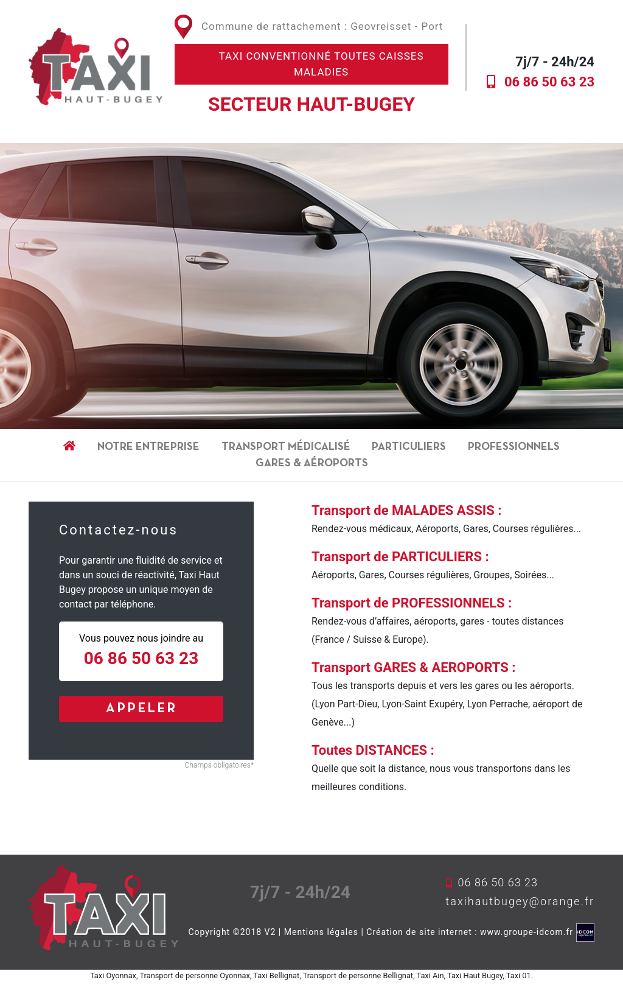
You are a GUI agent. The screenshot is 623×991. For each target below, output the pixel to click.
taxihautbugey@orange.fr (520, 901)
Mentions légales (321, 931)
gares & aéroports (312, 463)
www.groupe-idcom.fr (526, 931)
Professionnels (514, 447)
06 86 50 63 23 (549, 81)
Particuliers (409, 447)
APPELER (141, 709)
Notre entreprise (148, 447)
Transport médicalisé (285, 447)
